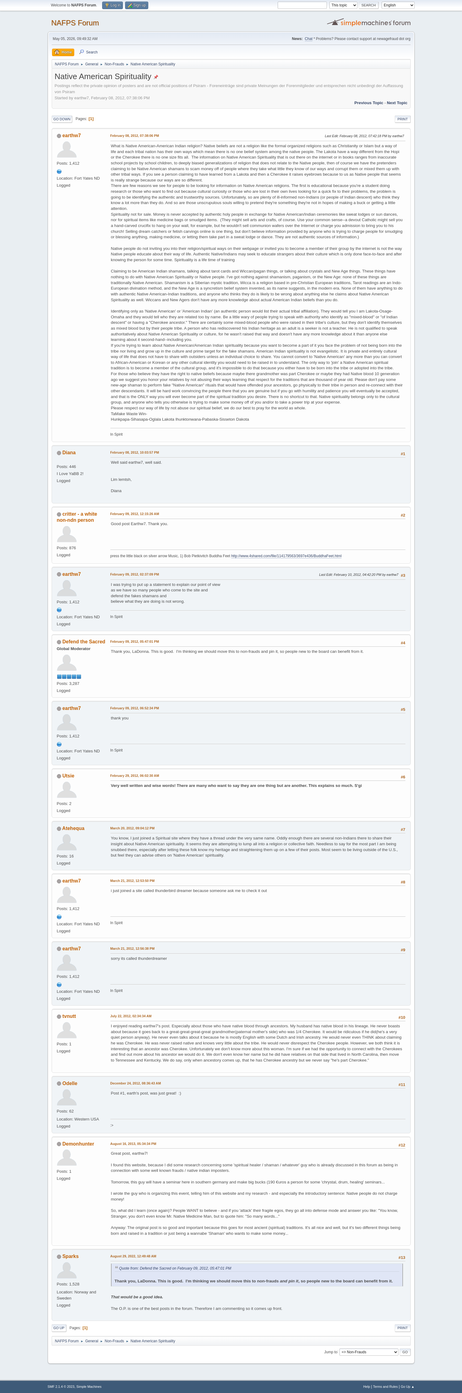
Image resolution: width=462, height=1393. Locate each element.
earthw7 (71, 135)
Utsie (68, 775)
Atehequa (73, 828)
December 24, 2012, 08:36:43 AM (135, 1083)
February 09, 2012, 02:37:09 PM (134, 574)
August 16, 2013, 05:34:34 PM (133, 1144)
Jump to (331, 1352)
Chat (308, 39)
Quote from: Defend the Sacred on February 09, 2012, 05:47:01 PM (175, 1268)
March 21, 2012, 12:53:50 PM (132, 881)
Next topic (397, 103)
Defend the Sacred (83, 641)
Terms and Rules (385, 1386)
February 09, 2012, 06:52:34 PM (134, 708)
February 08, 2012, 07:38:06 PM (134, 135)
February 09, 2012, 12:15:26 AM (134, 514)
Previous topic (368, 103)
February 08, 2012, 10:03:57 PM (134, 452)
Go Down (62, 119)
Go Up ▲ (408, 1386)
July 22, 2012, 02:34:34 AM (131, 1016)
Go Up (59, 1328)
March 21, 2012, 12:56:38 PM (132, 948)
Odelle (69, 1083)
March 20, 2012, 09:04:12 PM (132, 828)
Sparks (70, 1256)
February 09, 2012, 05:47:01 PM (134, 641)
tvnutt (69, 1016)
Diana (69, 452)
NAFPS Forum (75, 23)
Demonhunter (78, 1143)
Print (402, 119)
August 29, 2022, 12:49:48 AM (133, 1256)
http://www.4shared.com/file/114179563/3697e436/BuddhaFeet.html (286, 556)
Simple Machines (89, 1386)
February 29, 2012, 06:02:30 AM (134, 775)
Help (366, 1386)
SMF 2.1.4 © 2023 (61, 1386)
